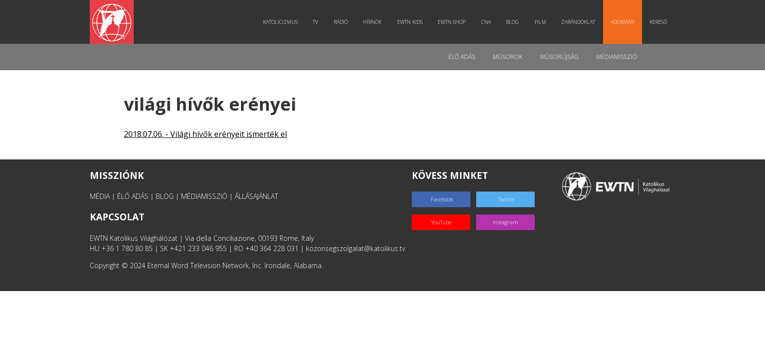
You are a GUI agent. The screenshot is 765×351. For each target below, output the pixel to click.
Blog (512, 22)
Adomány (622, 22)
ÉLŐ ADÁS (132, 196)
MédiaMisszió (616, 57)
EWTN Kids (410, 22)
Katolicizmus (280, 22)
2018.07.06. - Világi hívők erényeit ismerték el (205, 134)
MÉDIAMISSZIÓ (204, 196)
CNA (486, 22)
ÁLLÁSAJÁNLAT (256, 196)
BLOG (165, 196)
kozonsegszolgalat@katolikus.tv (355, 248)
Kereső (658, 22)
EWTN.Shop (451, 22)
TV (315, 22)
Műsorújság (559, 57)
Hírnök (372, 22)
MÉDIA (100, 196)
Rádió (341, 22)
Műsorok (508, 57)
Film (540, 22)
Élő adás (461, 57)
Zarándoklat (578, 22)
